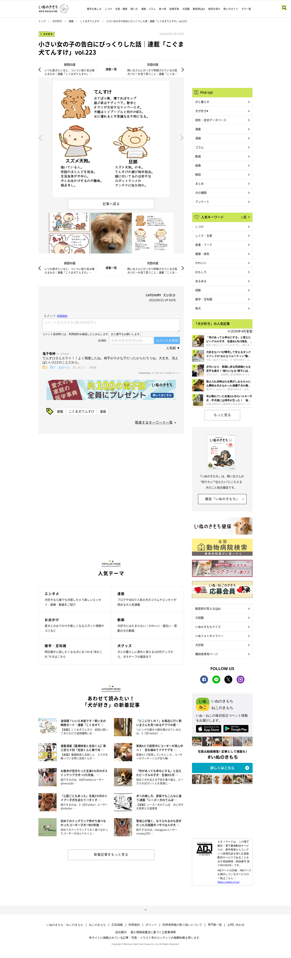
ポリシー (151, 924)
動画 (198, 156)
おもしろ (201, 272)
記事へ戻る (111, 203)
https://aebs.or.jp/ (228, 882)
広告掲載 (117, 924)
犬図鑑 (186, 9)
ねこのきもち (97, 924)
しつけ (108, 9)
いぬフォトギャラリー (209, 636)
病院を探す (214, 9)
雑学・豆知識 (203, 299)
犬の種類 (201, 193)
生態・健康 (121, 9)
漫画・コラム (148, 9)
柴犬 (198, 308)
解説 (198, 174)
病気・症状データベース (210, 120)
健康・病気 (202, 254)
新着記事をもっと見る (111, 854)
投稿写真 (174, 9)
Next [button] (182, 137)
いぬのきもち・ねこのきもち (64, 924)
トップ (42, 21)
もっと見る (222, 414)
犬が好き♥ (201, 111)
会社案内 (121, 932)
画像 (198, 165)
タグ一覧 (246, 9)
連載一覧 (111, 69)
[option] (111, 137)
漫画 (103, 411)
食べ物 (162, 9)
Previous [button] (40, 137)
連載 (71, 21)
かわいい (201, 263)
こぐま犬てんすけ (89, 21)
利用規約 (134, 924)
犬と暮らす (202, 102)
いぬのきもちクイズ (208, 627)
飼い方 (134, 9)
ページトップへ (145, 910)
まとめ (199, 183)
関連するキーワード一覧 (154, 422)
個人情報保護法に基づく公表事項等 (153, 932)
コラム (199, 147)
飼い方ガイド (231, 9)
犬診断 (199, 645)
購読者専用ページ (206, 654)
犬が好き (57, 21)
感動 (198, 290)
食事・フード (203, 245)
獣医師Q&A (199, 9)
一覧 (244, 217)
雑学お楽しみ (94, 9)
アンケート (202, 202)
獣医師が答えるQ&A (207, 608)
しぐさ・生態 (203, 235)
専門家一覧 (215, 924)
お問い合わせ (236, 924)
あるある (201, 281)
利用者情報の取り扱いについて (182, 924)
